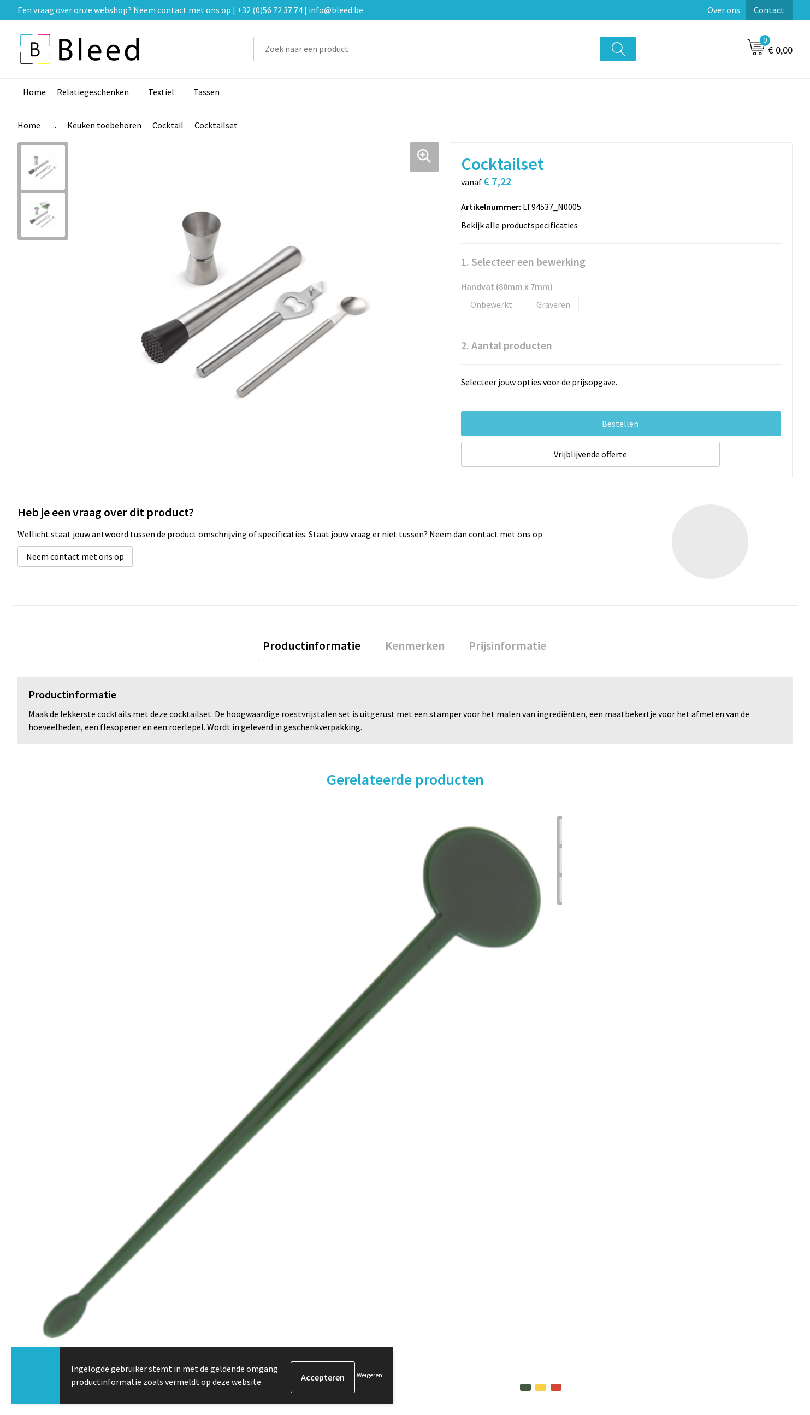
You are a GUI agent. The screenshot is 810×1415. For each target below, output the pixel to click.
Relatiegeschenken (93, 91)
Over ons (723, 9)
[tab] (320, 648)
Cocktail (168, 125)
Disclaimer (631, 1262)
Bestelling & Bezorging (462, 1229)
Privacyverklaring (643, 1246)
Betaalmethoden (450, 1246)
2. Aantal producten (506, 345)
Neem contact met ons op (75, 556)
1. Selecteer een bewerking (523, 261)
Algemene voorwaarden (655, 1212)
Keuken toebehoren (104, 125)
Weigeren (369, 1377)
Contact (769, 9)
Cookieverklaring (643, 1229)
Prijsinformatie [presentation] (500, 647)
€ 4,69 (249, 1045)
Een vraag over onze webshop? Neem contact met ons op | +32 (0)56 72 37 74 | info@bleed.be (190, 9)
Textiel (161, 91)
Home (34, 91)
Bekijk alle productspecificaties (522, 225)
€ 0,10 (55, 1029)
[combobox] (427, 49)
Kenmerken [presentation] (415, 647)
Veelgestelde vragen (264, 1229)
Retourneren (442, 1262)
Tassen (206, 91)
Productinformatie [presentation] (320, 647)
